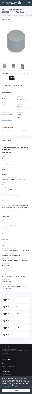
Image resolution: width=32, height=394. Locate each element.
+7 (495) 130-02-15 (7, 362)
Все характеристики (7, 120)
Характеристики (6, 19)
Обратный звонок (6, 363)
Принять (16, 390)
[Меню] (3, 3)
